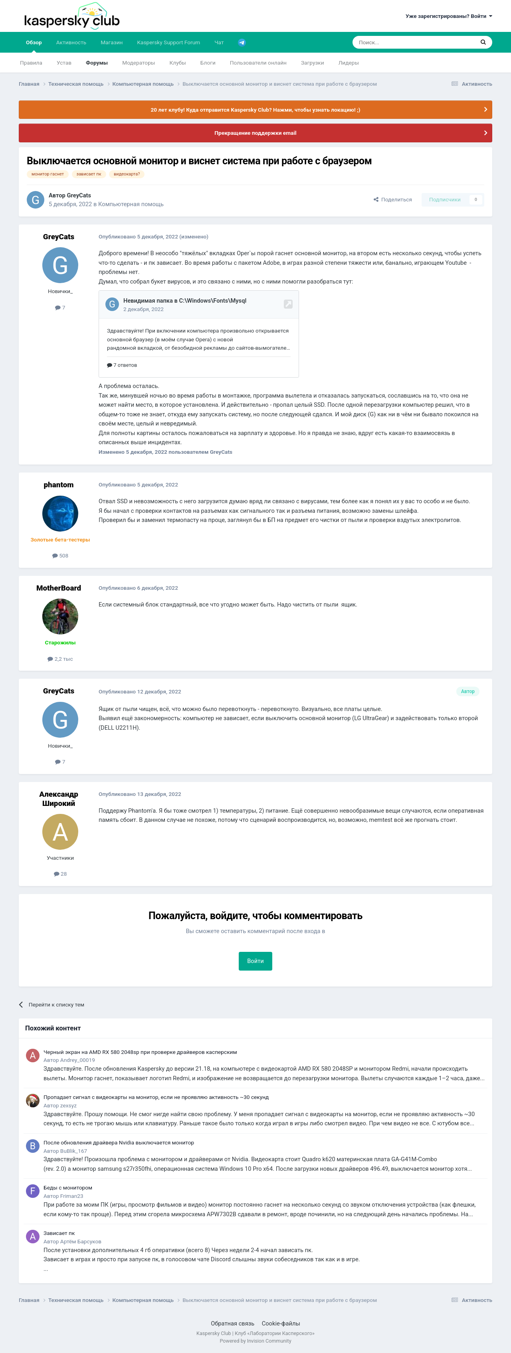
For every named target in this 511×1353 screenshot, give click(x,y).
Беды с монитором (68, 1187)
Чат (219, 42)
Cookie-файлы (281, 1323)
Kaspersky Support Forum (168, 42)
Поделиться (393, 199)
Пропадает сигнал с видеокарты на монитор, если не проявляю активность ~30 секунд (156, 1097)
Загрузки (312, 62)
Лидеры (349, 62)
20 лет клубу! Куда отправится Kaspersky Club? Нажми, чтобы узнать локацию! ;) (255, 109)
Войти (255, 961)
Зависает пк (59, 1233)
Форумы (97, 62)
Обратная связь (232, 1323)
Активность (71, 42)
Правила (31, 62)
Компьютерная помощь (131, 204)
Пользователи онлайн (258, 62)
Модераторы (138, 62)
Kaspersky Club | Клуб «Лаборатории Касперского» (255, 1333)
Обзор (34, 46)
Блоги (208, 62)
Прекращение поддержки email (255, 133)
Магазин (112, 42)
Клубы (177, 62)
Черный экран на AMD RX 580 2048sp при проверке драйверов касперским (140, 1052)
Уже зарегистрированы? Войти (449, 16)
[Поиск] (395, 42)
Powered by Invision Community (255, 1341)
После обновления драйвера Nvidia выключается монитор (119, 1142)
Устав (64, 62)
